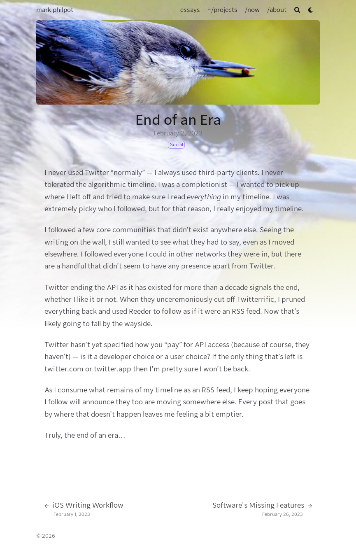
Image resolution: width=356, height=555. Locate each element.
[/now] (252, 9)
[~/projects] (222, 9)
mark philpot (54, 10)
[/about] (276, 9)
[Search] (297, 10)
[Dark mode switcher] (311, 10)
